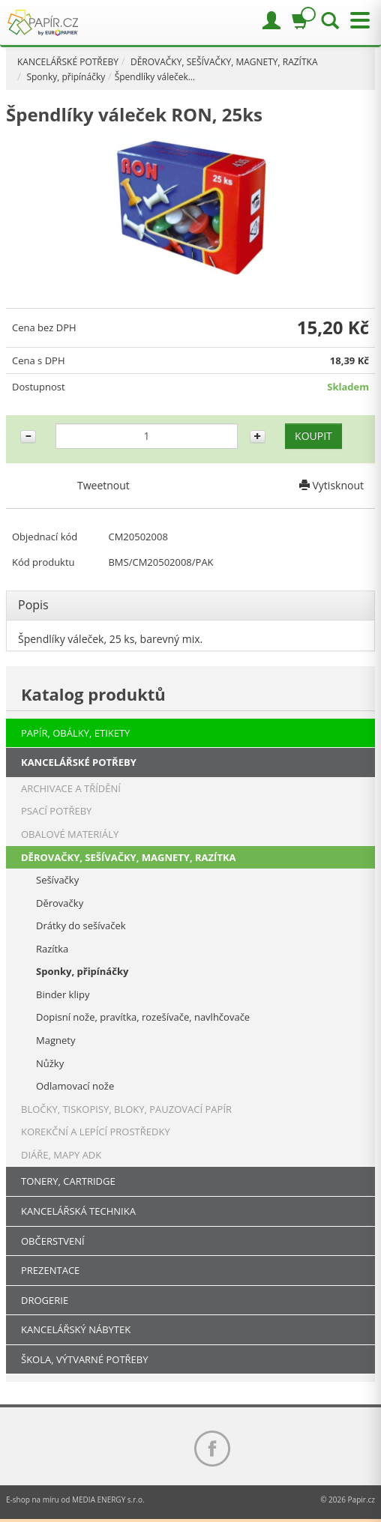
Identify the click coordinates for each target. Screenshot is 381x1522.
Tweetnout (103, 485)
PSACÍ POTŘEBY (56, 811)
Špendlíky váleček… (155, 76)
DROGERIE (44, 1300)
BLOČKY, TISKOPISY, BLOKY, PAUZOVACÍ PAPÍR (126, 1109)
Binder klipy (62, 994)
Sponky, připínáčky (65, 76)
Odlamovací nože (75, 1086)
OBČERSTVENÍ (53, 1241)
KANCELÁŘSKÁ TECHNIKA (78, 1211)
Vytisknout (331, 485)
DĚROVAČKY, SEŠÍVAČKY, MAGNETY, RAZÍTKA (224, 61)
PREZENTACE (50, 1270)
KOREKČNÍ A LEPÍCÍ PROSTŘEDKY (95, 1131)
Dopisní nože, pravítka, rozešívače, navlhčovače (143, 1017)
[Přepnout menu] (356, 20)
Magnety (55, 1040)
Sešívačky (57, 880)
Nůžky (50, 1063)
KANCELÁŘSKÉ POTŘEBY (67, 61)
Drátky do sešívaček (81, 925)
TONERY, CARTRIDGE (68, 1181)
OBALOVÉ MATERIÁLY (69, 834)
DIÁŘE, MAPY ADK (61, 1155)
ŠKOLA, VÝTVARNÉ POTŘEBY (84, 1359)
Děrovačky (59, 903)
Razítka (52, 948)
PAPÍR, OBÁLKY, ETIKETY (75, 733)
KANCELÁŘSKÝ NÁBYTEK (75, 1329)
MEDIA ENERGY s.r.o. (108, 1499)
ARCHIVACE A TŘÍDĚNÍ (71, 788)
